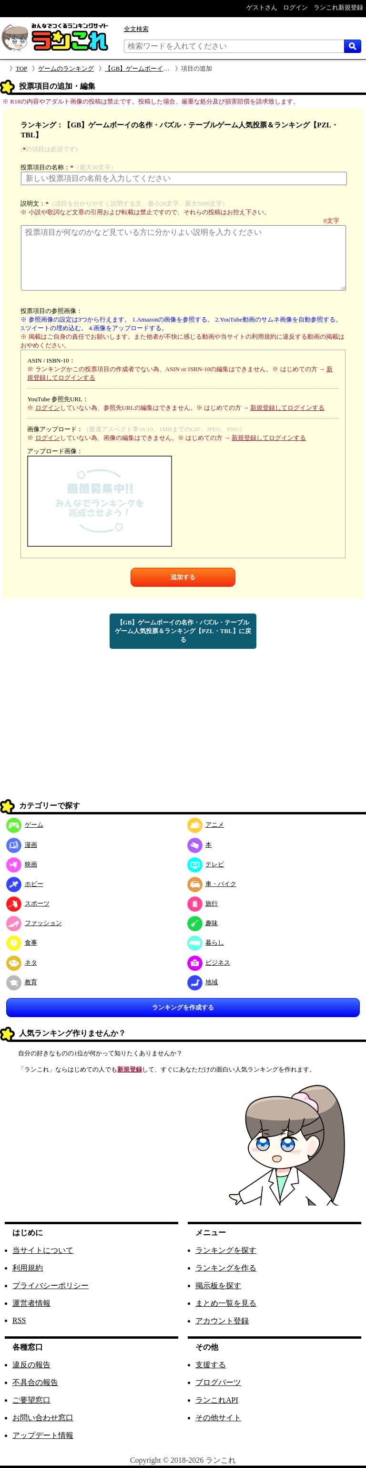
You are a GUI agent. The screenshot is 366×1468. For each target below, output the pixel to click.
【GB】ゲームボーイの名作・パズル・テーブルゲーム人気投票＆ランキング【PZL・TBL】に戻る (183, 631)
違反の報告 (31, 1365)
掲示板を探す (218, 1285)
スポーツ (28, 903)
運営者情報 (31, 1303)
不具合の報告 (35, 1382)
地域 (202, 982)
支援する (210, 1365)
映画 (21, 864)
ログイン (47, 407)
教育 (21, 982)
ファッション (34, 923)
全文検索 (136, 28)
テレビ (205, 864)
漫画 (21, 844)
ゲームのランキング (66, 68)
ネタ (21, 962)
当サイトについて (42, 1250)
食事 (21, 942)
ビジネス (209, 962)
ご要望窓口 (31, 1400)
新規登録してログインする (287, 407)
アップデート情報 (42, 1435)
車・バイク (212, 883)
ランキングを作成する (183, 1007)
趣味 (202, 923)
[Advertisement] (183, 730)
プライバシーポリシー (50, 1285)
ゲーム (24, 824)
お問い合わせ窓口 (42, 1418)
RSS (19, 1320)
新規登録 (129, 1069)
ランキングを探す (225, 1250)
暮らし (205, 942)
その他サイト (218, 1418)
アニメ (205, 824)
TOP (21, 68)
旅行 (202, 903)
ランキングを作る (225, 1268)
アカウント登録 (222, 1321)
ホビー (24, 883)
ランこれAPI (216, 1400)
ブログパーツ (218, 1382)
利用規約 (27, 1268)
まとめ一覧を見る (225, 1303)
